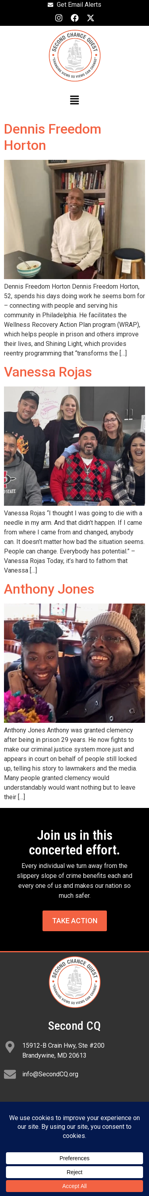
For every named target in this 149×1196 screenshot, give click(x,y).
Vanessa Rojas (48, 372)
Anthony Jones (49, 589)
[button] (74, 101)
